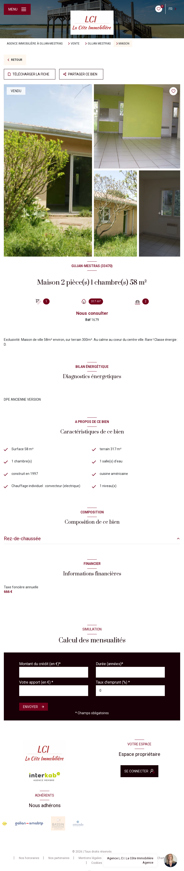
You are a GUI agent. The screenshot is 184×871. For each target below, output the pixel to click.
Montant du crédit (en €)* (40, 664)
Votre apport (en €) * (36, 682)
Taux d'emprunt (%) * (113, 682)
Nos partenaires (58, 858)
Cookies (96, 863)
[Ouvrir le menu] (17, 9)
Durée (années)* (109, 664)
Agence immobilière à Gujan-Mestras (35, 43)
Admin (115, 858)
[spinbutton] (130, 690)
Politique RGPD (138, 858)
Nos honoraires (29, 858)
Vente (75, 43)
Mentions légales (90, 858)
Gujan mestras (99, 43)
